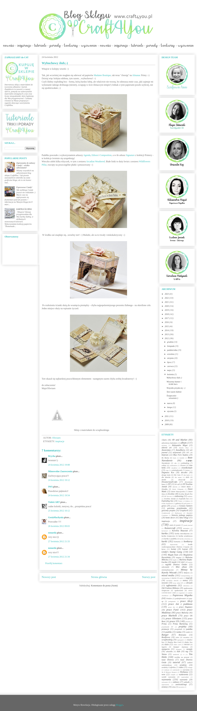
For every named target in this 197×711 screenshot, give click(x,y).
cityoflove (174, 468)
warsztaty (186, 670)
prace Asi (171, 607)
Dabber (187, 470)
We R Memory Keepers (169, 672)
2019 (167, 310)
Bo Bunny (165, 458)
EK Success (168, 496)
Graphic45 (184, 510)
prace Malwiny (182, 613)
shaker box (188, 642)
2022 (167, 298)
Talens (164, 654)
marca (170, 403)
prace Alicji (186, 601)
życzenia (181, 687)
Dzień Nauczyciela (178, 492)
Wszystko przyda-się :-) (176, 388)
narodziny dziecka (172, 580)
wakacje (166, 670)
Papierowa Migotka (182, 595)
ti (183, 654)
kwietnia (170, 374)
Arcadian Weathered (95, 161)
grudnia (170, 342)
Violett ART (54, 502)
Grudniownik (166, 513)
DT (169, 484)
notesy (185, 580)
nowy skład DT (178, 583)
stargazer (179, 649)
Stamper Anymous (180, 647)
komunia (177, 542)
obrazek (189, 583)
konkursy (188, 541)
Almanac (136, 75)
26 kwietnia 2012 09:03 (59, 526)
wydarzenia (183, 674)
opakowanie (178, 590)
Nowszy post (49, 576)
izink (171, 525)
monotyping (165, 578)
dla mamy (178, 477)
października (172, 350)
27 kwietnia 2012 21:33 (59, 541)
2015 (167, 326)
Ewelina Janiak (170, 499)
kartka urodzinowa (185, 536)
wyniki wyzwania (168, 677)
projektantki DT (167, 627)
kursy (163, 549)
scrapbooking (167, 640)
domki (164, 480)
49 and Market (179, 439)
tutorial (176, 662)
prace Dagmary (186, 607)
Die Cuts (177, 475)
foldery (187, 501)
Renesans (182, 635)
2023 (167, 294)
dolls (187, 477)
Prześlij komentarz (53, 563)
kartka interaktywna (182, 534)
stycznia (170, 411)
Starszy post (148, 576)
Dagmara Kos (168, 472)
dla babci (187, 475)
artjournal (177, 452)
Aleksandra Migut (179, 445)
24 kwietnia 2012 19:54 (59, 495)
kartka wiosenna (185, 539)
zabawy (176, 682)
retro (177, 637)
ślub (178, 651)
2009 (167, 424)
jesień (178, 525)
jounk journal (188, 525)
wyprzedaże (185, 677)
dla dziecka (166, 477)
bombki (182, 458)
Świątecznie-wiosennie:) (172, 397)
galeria (178, 503)
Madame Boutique (102, 75)
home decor (170, 518)
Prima (164, 624)
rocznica (186, 637)
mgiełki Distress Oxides (176, 564)
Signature (130, 155)
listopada (171, 346)
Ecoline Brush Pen (185, 494)
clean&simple (186, 468)
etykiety (190, 496)
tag (186, 651)
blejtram (165, 455)
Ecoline (171, 494)
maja (169, 370)
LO (190, 551)
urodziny (183, 665)
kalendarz (186, 528)
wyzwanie (183, 680)
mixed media (168, 575)
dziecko (175, 487)
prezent (187, 621)
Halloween (178, 513)
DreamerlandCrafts (169, 482)
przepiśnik (178, 629)
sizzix (166, 644)
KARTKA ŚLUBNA (24, 209)
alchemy (164, 445)
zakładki (187, 682)
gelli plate (187, 503)
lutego (170, 407)
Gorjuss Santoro (185, 506)
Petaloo (169, 599)
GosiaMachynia (56, 517)
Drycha (51, 456)
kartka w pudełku (170, 539)
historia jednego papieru (182, 515)
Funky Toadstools (167, 503)
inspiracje (59, 441)
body (174, 458)
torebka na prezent (182, 657)
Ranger (165, 634)
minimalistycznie (168, 570)
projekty (182, 626)
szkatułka (169, 652)
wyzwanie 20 (166, 682)
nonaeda (52, 532)
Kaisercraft (170, 528)
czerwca (170, 366)
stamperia (166, 649)
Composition (106, 155)
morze (174, 578)
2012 (167, 338)
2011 (167, 416)
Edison (95, 155)
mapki (174, 560)
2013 (167, 334)
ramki (188, 632)
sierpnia (170, 358)
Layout (185, 549)
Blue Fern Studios (180, 455)
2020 (167, 306)
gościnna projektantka (177, 508)
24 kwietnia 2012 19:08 (59, 465)
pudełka (189, 629)
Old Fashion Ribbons (170, 588)
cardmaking (185, 463)
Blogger (119, 705)
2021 (167, 302)
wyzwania (166, 679)
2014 (167, 330)
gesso (164, 506)
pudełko (168, 632)
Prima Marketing (180, 624)
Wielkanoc (184, 672)
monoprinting (185, 575)
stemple (189, 649)
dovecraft (181, 480)
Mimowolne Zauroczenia (60, 471)
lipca (169, 362)
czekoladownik (176, 470)
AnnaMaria (180, 450)
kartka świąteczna (168, 536)
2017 (167, 318)
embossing (179, 496)
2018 (167, 314)
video (181, 667)
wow (163, 674)
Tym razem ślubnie (174, 392)
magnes (178, 557)
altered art (167, 448)
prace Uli (174, 621)
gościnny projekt (168, 510)
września (171, 354)
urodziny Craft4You (169, 667)
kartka (165, 533)
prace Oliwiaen (173, 618)
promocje (165, 629)
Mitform (187, 573)
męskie (190, 562)
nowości (165, 583)
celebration (173, 465)
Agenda (87, 155)
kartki (164, 541)
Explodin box (184, 499)
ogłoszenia (171, 585)
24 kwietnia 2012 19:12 (59, 480)
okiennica (186, 585)
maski (174, 562)
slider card (177, 644)
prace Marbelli (169, 615)
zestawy (165, 687)
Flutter (180, 501)
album (184, 442)
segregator (180, 640)
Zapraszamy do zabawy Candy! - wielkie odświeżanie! (25, 165)
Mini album (181, 567)
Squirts (164, 647)
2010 (167, 420)
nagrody (189, 578)
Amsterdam (166, 450)
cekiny (164, 465)
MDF (183, 562)
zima (174, 687)
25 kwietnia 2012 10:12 (59, 510)
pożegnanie (172, 601)
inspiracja (166, 521)
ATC (187, 453)
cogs (167, 470)
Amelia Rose (184, 448)
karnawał (165, 531)
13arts (164, 440)
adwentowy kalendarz (169, 443)
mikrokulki (165, 567)
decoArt (184, 472)
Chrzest (183, 465)
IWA (50, 486)
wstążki (173, 674)
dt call (177, 484)
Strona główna (99, 576)
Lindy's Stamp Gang (172, 551)
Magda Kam (173, 555)
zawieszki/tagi (181, 684)
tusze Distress (168, 660)
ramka (178, 632)
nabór (181, 578)
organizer (182, 593)
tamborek (176, 654)
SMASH (187, 645)
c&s (175, 463)
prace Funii (172, 609)
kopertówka (174, 544)
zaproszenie (165, 684)
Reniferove (166, 637)
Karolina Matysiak (180, 531)
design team (166, 475)
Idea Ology (183, 518)
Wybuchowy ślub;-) (174, 378)
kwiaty (173, 549)
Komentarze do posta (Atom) (104, 585)
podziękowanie (180, 599)
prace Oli (188, 616)
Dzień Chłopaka (177, 489)
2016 (167, 322)
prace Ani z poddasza (180, 604)
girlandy (173, 506)
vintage (190, 667)
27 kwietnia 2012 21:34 (59, 556)
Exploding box (167, 501)
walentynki (176, 670)
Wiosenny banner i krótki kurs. (174, 383)
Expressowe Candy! (24, 187)
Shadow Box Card (174, 642)
